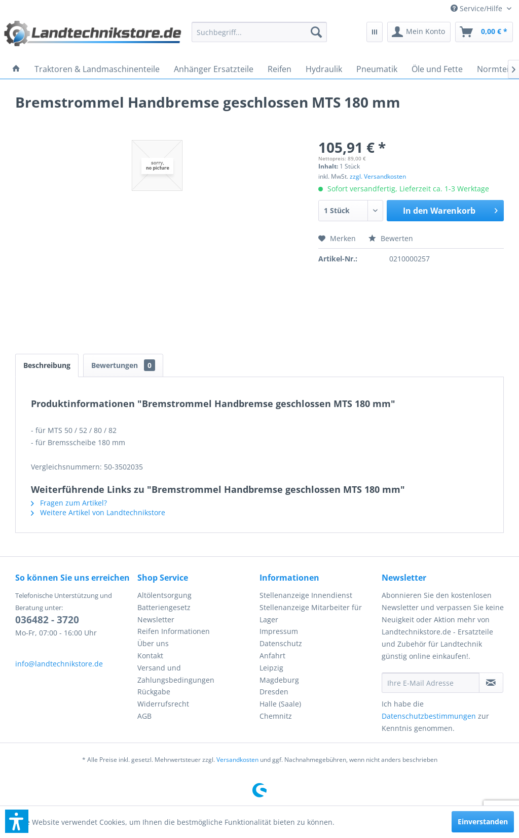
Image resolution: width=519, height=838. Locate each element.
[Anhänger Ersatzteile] (214, 69)
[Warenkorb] (484, 32)
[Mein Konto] (419, 32)
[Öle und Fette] (437, 69)
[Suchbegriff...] (259, 32)
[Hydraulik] (324, 69)
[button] (16, 821)
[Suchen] (316, 32)
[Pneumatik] (376, 69)
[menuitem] (481, 8)
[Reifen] (280, 69)
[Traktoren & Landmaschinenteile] (97, 69)
